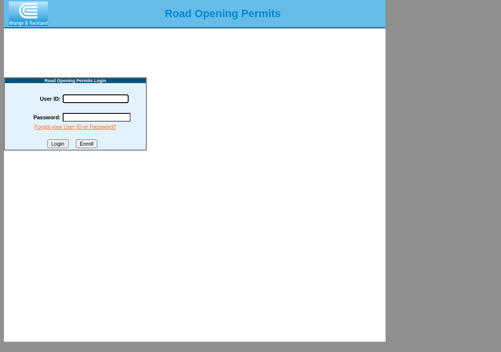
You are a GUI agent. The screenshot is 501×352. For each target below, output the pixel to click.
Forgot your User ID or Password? (75, 127)
